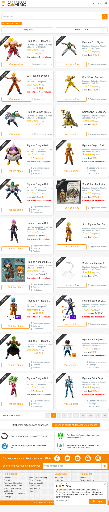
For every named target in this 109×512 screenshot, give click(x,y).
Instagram (59, 480)
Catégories (27, 29)
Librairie (32, 491)
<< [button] (47, 415)
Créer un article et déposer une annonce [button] (76, 425)
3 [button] (64, 415)
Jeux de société (36, 483)
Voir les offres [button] (16, 64)
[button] (11, 23)
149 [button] (90, 415)
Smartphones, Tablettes (14, 494)
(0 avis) (41, 50)
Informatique (34, 488)
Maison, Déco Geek (12, 488)
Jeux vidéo (8, 477)
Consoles (8, 480)
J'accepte (97, 501)
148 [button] (82, 415)
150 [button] (97, 415)
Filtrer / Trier (81, 29)
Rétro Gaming (35, 480)
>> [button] (105, 415)
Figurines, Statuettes (13, 483)
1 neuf (29, 54)
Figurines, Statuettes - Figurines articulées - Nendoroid (39, 267)
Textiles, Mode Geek (13, 486)
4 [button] (70, 415)
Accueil (83, 477)
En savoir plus (62, 500)
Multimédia (8, 491)
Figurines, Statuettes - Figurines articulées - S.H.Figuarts (39, 46)
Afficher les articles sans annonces (30, 425)
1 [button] (53, 415)
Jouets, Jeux (34, 486)
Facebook (59, 477)
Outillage (8, 496)
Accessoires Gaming (38, 477)
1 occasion (31, 236)
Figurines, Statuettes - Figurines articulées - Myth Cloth (95, 82)
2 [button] (59, 415)
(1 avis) (97, 155)
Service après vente (89, 480)
